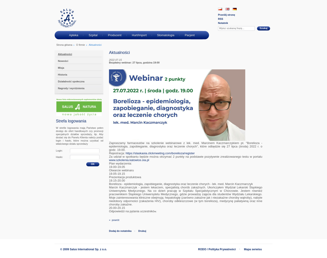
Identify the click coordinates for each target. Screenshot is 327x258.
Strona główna (64, 44)
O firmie (80, 44)
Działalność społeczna (71, 81)
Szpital (93, 35)
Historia (62, 74)
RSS (220, 19)
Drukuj (142, 231)
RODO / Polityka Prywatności (217, 249)
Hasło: (59, 157)
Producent (114, 35)
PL (220, 9)
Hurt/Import (139, 35)
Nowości (63, 61)
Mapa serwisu (253, 249)
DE (235, 9)
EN (227, 9)
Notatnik (223, 23)
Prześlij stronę (226, 14)
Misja (61, 67)
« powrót (114, 220)
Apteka (73, 35)
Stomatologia (165, 35)
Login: (59, 150)
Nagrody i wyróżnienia (71, 88)
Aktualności (65, 54)
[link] (160, 153)
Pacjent (190, 35)
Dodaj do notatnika (120, 231)
